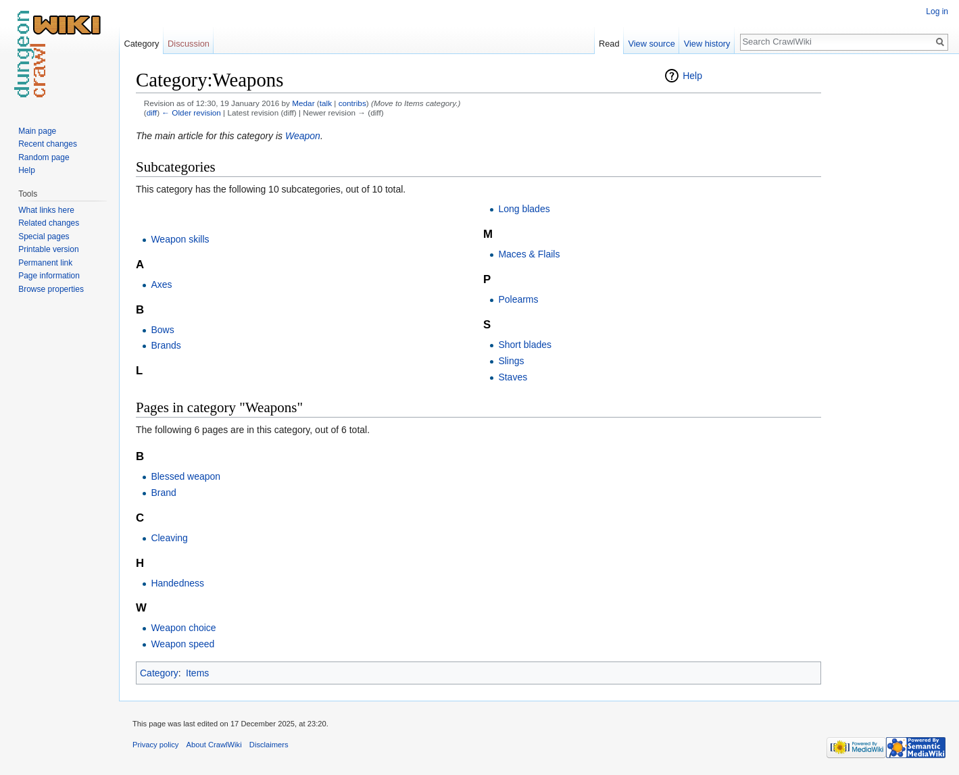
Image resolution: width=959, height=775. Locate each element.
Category (159, 673)
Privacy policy (155, 745)
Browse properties (51, 289)
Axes (161, 284)
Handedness (177, 583)
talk (326, 103)
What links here (46, 210)
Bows (162, 329)
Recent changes (47, 144)
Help (692, 75)
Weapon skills (180, 239)
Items (197, 673)
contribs (352, 103)
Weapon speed (182, 644)
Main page (37, 131)
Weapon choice (183, 627)
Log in (937, 11)
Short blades (524, 344)
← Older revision (191, 112)
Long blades (523, 208)
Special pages (43, 236)
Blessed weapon (185, 476)
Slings (511, 360)
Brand (163, 492)
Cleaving (169, 537)
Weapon (302, 135)
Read (609, 44)
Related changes (48, 223)
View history (707, 44)
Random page (43, 157)
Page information (49, 275)
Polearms (518, 299)
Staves (512, 377)
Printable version (48, 249)
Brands (165, 345)
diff (152, 112)
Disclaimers (269, 745)
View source (651, 44)
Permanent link (45, 263)
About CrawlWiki (214, 745)
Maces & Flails (529, 254)
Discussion (189, 44)
